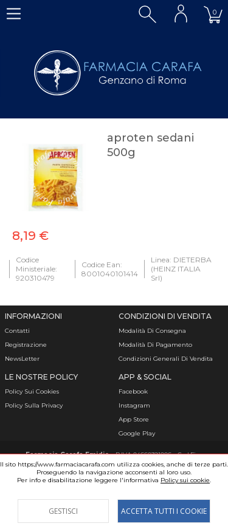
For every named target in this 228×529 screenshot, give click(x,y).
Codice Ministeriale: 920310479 (36, 268)
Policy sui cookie (185, 480)
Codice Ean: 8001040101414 (109, 269)
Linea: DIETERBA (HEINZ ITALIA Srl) (181, 268)
